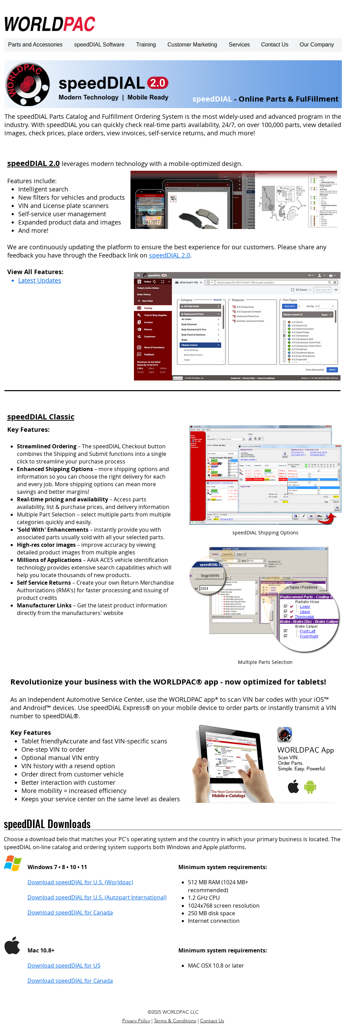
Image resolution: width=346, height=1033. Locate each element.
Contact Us (212, 1021)
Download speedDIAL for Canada (70, 980)
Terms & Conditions (175, 1021)
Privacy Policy (136, 1021)
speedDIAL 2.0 (169, 255)
